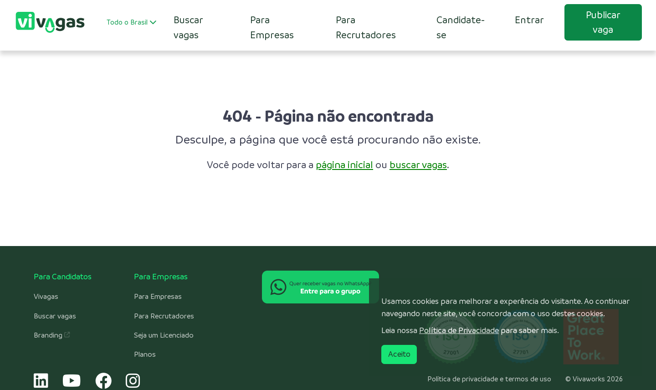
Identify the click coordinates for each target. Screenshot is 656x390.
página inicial (344, 165)
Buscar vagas (55, 316)
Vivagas (46, 296)
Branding (52, 335)
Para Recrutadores (366, 27)
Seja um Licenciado (164, 335)
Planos (145, 354)
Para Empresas (272, 27)
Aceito (399, 354)
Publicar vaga (603, 22)
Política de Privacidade (459, 330)
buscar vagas (418, 165)
